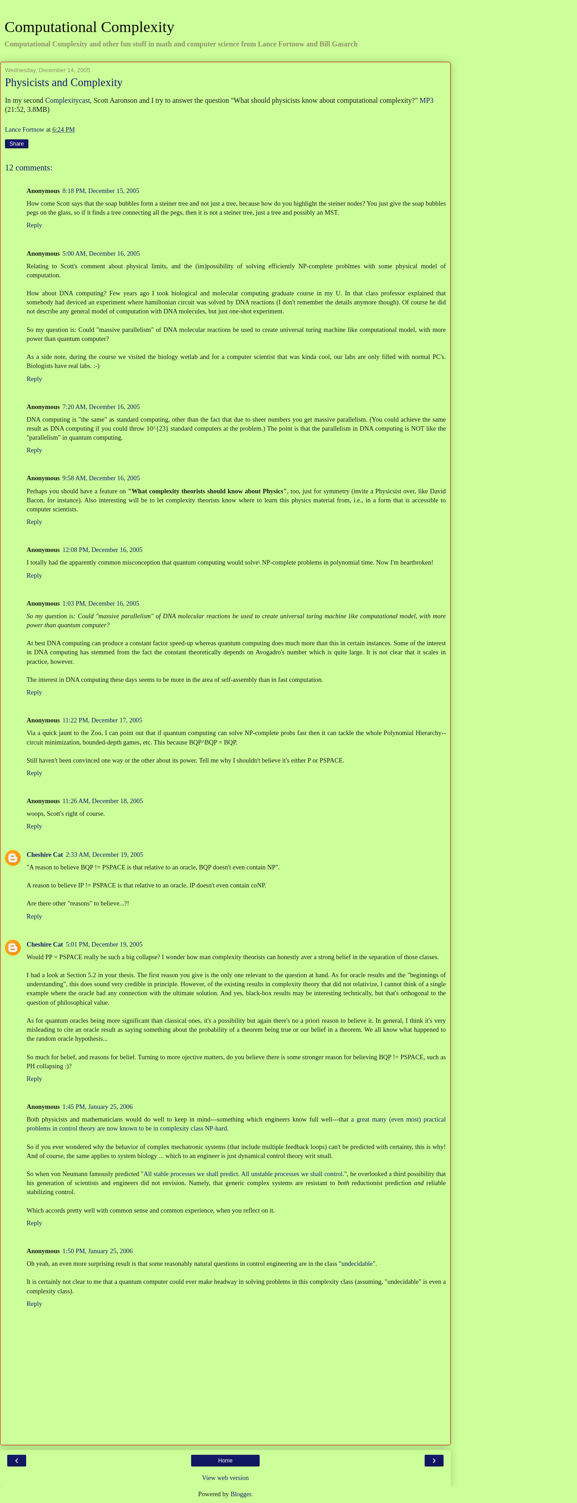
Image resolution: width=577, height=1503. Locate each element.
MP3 (427, 100)
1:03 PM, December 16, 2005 (101, 603)
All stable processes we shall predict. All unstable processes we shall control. (243, 1173)
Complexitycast (67, 100)
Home (225, 1460)
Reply (34, 225)
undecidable (357, 1263)
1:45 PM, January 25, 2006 (98, 1106)
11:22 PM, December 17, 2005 (102, 720)
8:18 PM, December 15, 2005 (101, 190)
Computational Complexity (89, 26)
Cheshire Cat (45, 854)
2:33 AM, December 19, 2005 (104, 854)
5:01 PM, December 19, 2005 (104, 944)
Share (16, 144)
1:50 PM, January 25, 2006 (98, 1251)
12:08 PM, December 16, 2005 (102, 549)
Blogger (240, 1494)
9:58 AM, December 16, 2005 (101, 478)
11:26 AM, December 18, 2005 (103, 800)
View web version (225, 1477)
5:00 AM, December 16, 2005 (101, 253)
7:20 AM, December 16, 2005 (101, 406)
